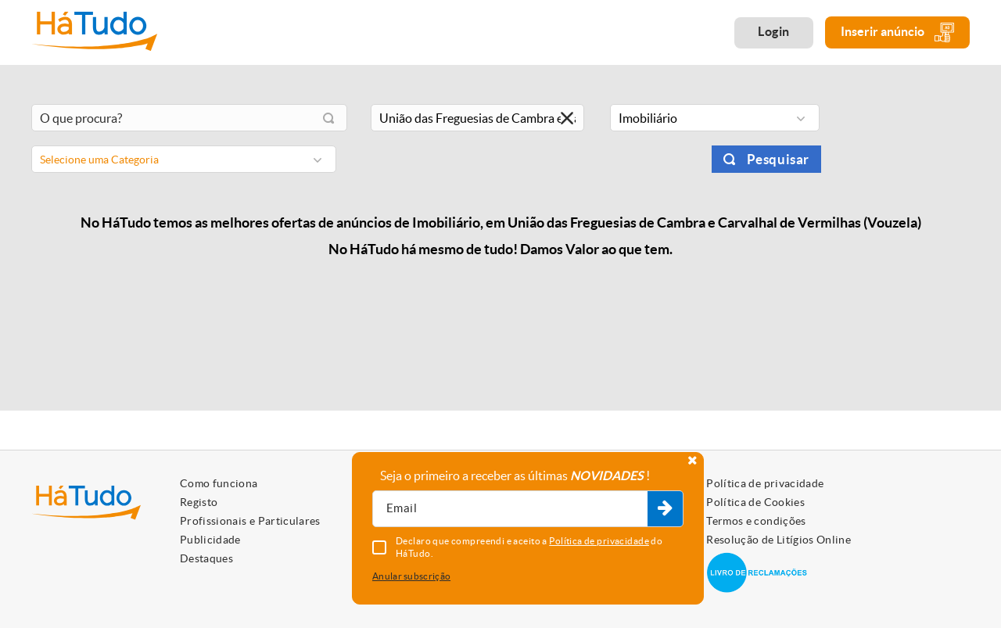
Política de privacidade (764, 483)
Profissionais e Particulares (250, 521)
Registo (198, 502)
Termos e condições (755, 521)
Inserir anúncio (897, 32)
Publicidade (210, 539)
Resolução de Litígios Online (778, 539)
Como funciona (219, 483)
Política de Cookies (755, 502)
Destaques (206, 558)
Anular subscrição (411, 576)
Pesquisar (778, 159)
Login (774, 31)
